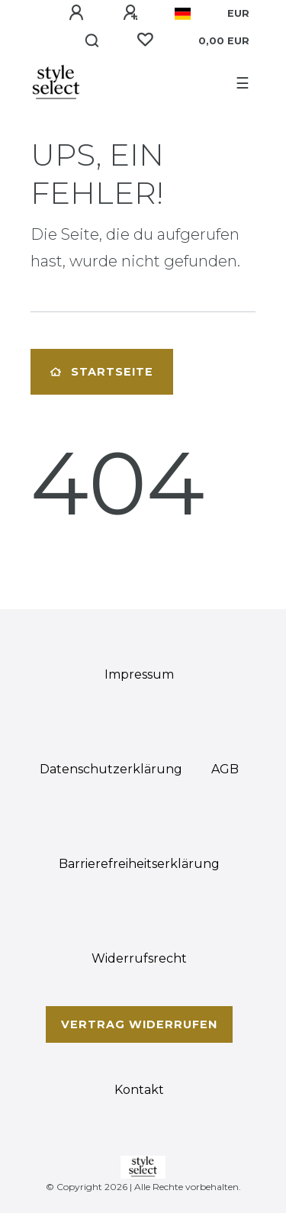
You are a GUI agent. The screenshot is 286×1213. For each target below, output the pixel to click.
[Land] (182, 13)
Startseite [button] (101, 372)
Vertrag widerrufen (139, 1024)
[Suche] (92, 41)
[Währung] (238, 13)
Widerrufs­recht (139, 958)
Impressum (139, 674)
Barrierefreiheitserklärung (139, 864)
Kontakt (139, 1089)
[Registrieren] (130, 13)
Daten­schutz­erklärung (111, 769)
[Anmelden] (76, 13)
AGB (225, 769)
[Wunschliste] (145, 39)
